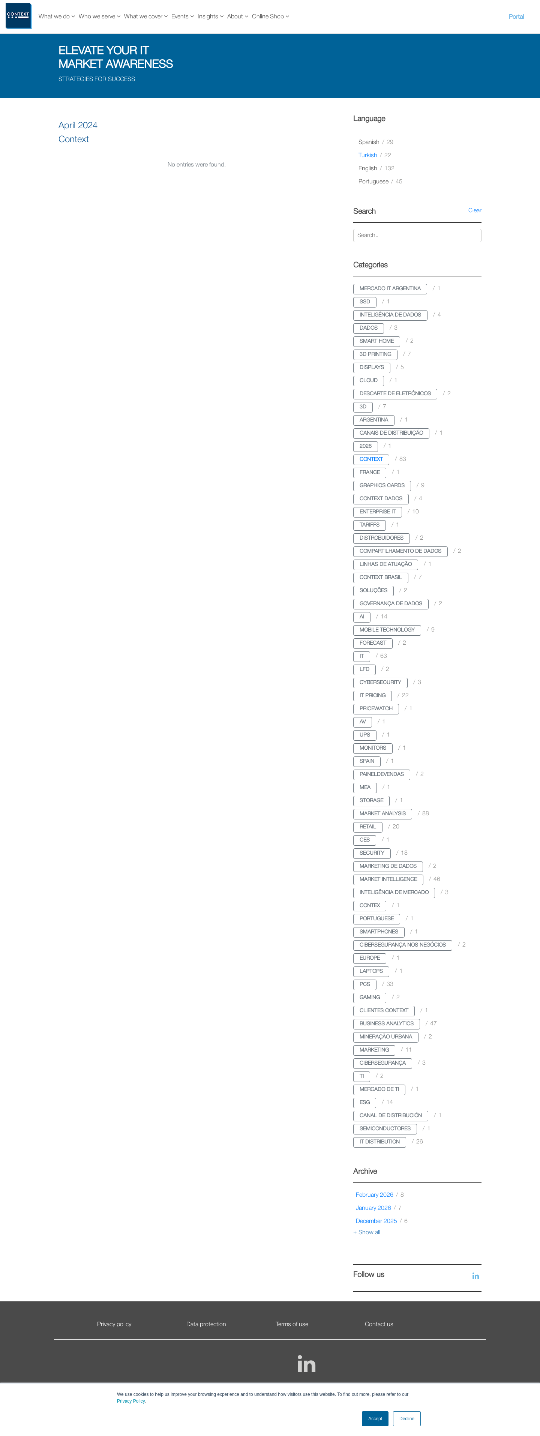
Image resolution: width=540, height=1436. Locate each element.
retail (368, 827)
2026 (366, 446)
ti (362, 1076)
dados (369, 328)
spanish (375, 142)
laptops (371, 971)
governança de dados (391, 604)
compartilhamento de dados (400, 551)
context (371, 459)
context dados (381, 499)
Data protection (206, 1324)
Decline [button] (406, 1418)
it (362, 656)
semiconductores (385, 1129)
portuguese (380, 182)
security (372, 853)
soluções (373, 590)
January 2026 (379, 1208)
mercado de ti (379, 1089)
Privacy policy (114, 1324)
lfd (364, 669)
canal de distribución (391, 1115)
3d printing (375, 354)
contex (370, 905)
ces (365, 840)
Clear (475, 210)
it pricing (373, 695)
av (363, 722)
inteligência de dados (390, 315)
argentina (374, 420)
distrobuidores (382, 538)
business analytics (387, 1024)
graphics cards (382, 485)
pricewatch (376, 709)
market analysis (383, 814)
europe (370, 958)
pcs (365, 984)
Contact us (379, 1324)
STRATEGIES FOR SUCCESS (96, 79)
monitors (373, 748)
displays (372, 367)
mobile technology (387, 630)
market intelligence (388, 879)
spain (367, 761)
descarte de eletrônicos (395, 394)
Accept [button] (375, 1418)
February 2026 (380, 1195)
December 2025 (382, 1221)
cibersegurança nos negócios (403, 945)
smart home (377, 341)
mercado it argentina (390, 289)
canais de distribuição (391, 433)
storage (371, 800)
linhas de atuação (386, 564)
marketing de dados (388, 866)
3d (363, 407)
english (376, 168)
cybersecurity (380, 682)
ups (365, 735)
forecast (373, 643)
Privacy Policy (131, 1401)
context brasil (381, 577)
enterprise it (378, 512)
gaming (370, 997)
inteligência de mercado (394, 892)
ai (362, 617)
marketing (374, 1050)
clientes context (384, 1010)
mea (365, 787)
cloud (369, 380)
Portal (516, 17)
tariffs (370, 525)
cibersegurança (383, 1063)
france (370, 472)
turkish (374, 155)
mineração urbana (386, 1037)
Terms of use (292, 1324)
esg (365, 1102)
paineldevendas (382, 774)
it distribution (380, 1142)
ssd (365, 302)
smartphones (379, 932)
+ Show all (366, 1232)
